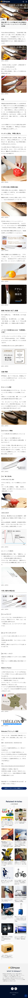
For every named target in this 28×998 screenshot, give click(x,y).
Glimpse (5, 2)
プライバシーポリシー (14, 992)
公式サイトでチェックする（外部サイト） (14, 788)
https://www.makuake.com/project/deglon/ (12, 766)
